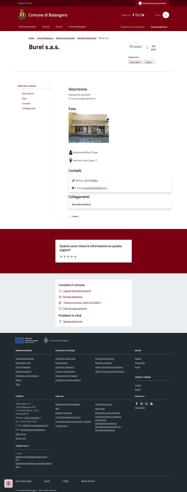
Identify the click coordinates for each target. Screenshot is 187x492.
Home (31, 38)
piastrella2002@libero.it (95, 188)
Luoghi (138, 385)
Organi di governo (23, 371)
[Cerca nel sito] (164, 15)
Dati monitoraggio (23, 480)
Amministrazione (27, 26)
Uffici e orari (21, 434)
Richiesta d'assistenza (105, 430)
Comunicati (140, 362)
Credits (66, 480)
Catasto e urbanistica (64, 367)
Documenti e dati (23, 362)
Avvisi (137, 367)
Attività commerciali (65, 38)
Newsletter (140, 407)
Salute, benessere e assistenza (109, 367)
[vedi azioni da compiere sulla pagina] (151, 47)
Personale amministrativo (27, 375)
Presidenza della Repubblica (67, 404)
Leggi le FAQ (100, 420)
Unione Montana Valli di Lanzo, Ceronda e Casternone (73, 423)
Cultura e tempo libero (65, 371)
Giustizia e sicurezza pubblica (68, 380)
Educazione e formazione (66, 375)
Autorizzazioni (61, 362)
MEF (57, 408)
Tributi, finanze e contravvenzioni (109, 371)
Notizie (138, 358)
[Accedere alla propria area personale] (152, 3)
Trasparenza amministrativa (132, 26)
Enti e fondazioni (23, 367)
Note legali (100, 408)
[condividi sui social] (135, 46)
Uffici (18, 384)
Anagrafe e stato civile (65, 358)
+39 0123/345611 (32, 417)
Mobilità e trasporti (103, 362)
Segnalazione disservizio (106, 423)
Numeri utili (21, 438)
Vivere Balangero (77, 26)
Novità (45, 26)
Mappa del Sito (88, 480)
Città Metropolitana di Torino (68, 417)
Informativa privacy (103, 404)
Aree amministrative (25, 358)
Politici (18, 380)
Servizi (59, 26)
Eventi (138, 389)
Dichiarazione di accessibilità (107, 412)
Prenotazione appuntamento (108, 426)
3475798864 (91, 180)
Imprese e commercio (104, 358)
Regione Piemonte (25, 3)
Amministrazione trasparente (108, 416)
